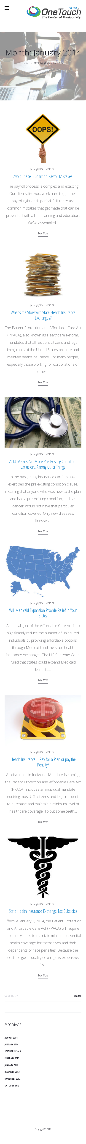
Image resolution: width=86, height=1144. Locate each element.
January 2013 (11, 1065)
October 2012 (12, 1085)
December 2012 (12, 1071)
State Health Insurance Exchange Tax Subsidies (43, 911)
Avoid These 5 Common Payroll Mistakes (43, 176)
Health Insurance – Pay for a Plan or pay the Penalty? (43, 762)
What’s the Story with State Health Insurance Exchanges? (43, 315)
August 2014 (11, 1037)
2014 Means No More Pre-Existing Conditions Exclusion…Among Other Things (43, 464)
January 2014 (11, 1044)
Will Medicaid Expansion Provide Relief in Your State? (43, 613)
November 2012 (12, 1078)
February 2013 (12, 1058)
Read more (43, 233)
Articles (50, 169)
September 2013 (13, 1051)
